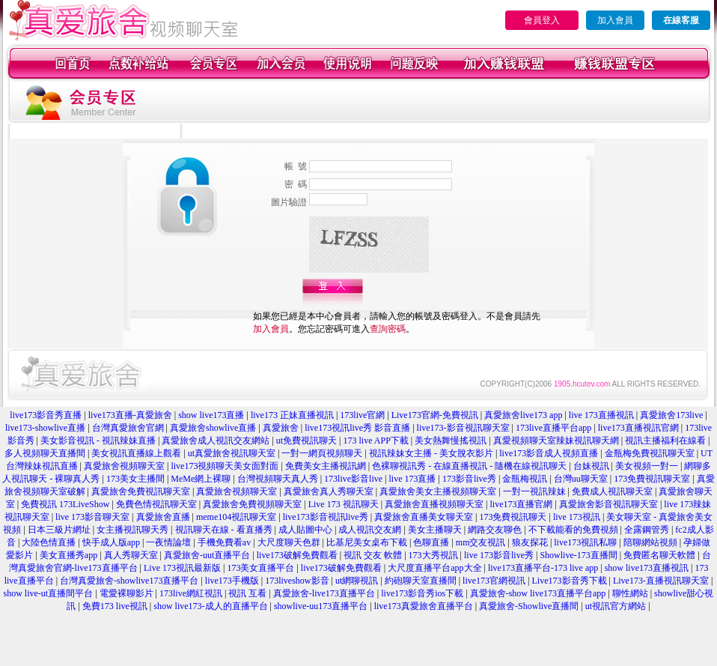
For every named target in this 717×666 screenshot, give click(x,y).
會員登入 (542, 20)
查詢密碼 (388, 329)
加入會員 (615, 20)
